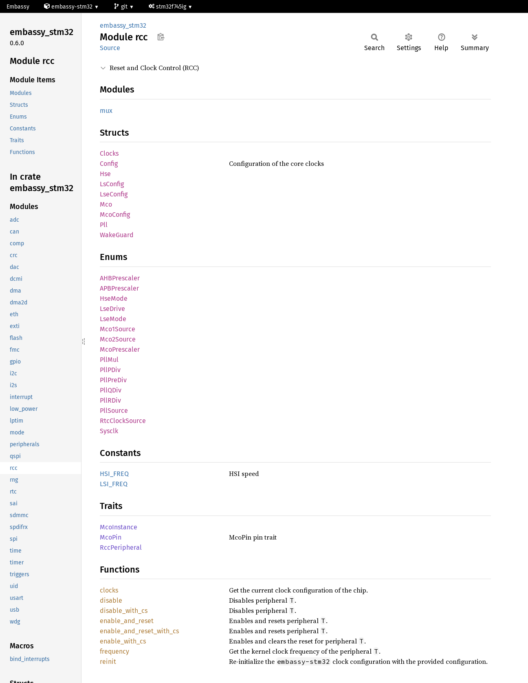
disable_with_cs (123, 611)
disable (111, 600)
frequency (114, 651)
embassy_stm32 (123, 25)
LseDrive (112, 309)
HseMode (114, 298)
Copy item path (160, 37)
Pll (104, 225)
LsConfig (112, 184)
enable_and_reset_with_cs (139, 631)
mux (106, 111)
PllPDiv (110, 370)
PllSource (114, 410)
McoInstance (118, 527)
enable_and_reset (127, 621)
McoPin (110, 537)
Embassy (18, 6)
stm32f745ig (168, 6)
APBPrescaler (119, 288)
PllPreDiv (113, 380)
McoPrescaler (120, 349)
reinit (108, 661)
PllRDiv (110, 400)
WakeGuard (117, 235)
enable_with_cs (123, 641)
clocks (109, 590)
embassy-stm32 (69, 6)
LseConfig (114, 194)
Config (109, 163)
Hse (105, 174)
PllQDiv (110, 390)
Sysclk (109, 431)
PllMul (109, 360)
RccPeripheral (121, 547)
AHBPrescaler (120, 278)
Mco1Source (117, 329)
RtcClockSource (123, 421)
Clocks (109, 153)
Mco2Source (118, 339)
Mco (106, 204)
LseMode (113, 319)
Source (110, 48)
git (121, 6)
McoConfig (115, 214)
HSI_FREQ (114, 474)
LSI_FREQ (114, 484)
